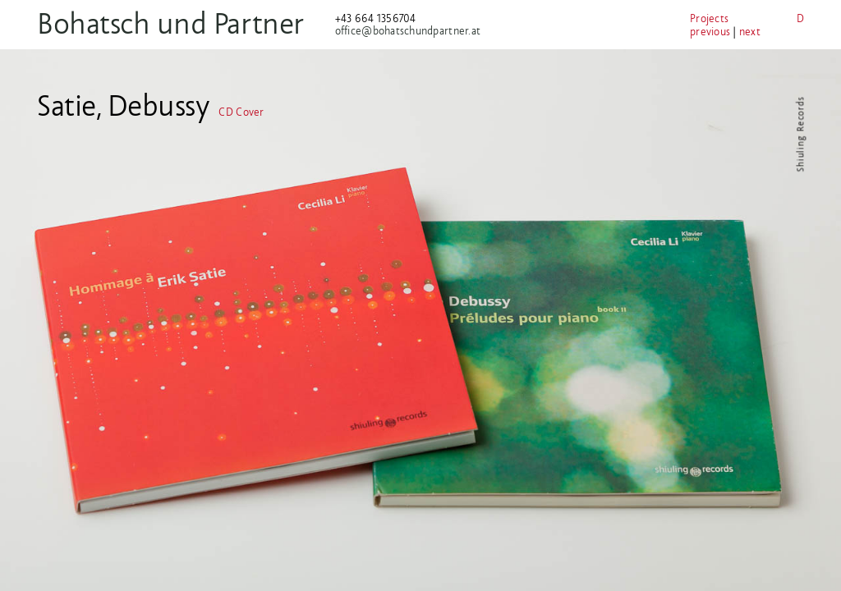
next (750, 31)
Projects (709, 18)
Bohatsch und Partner (170, 23)
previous (710, 31)
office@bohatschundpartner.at (407, 31)
